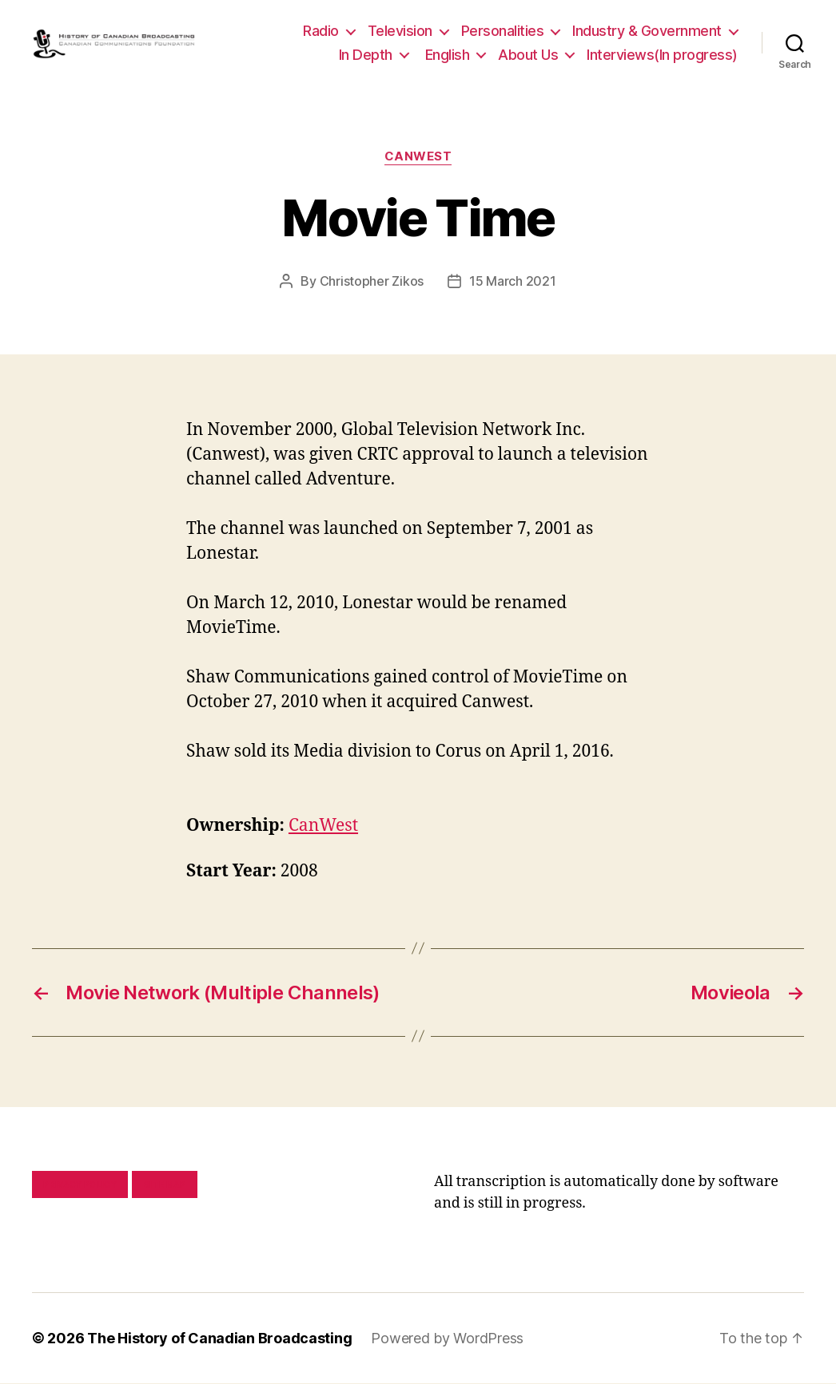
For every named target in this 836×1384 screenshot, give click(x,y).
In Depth (365, 54)
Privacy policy (80, 1185)
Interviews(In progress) (662, 54)
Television (400, 30)
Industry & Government (647, 30)
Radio (321, 30)
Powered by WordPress (447, 1339)
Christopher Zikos (372, 282)
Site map (165, 1185)
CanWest (418, 157)
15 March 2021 (512, 282)
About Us (528, 54)
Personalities (502, 30)
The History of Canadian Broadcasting (219, 1339)
